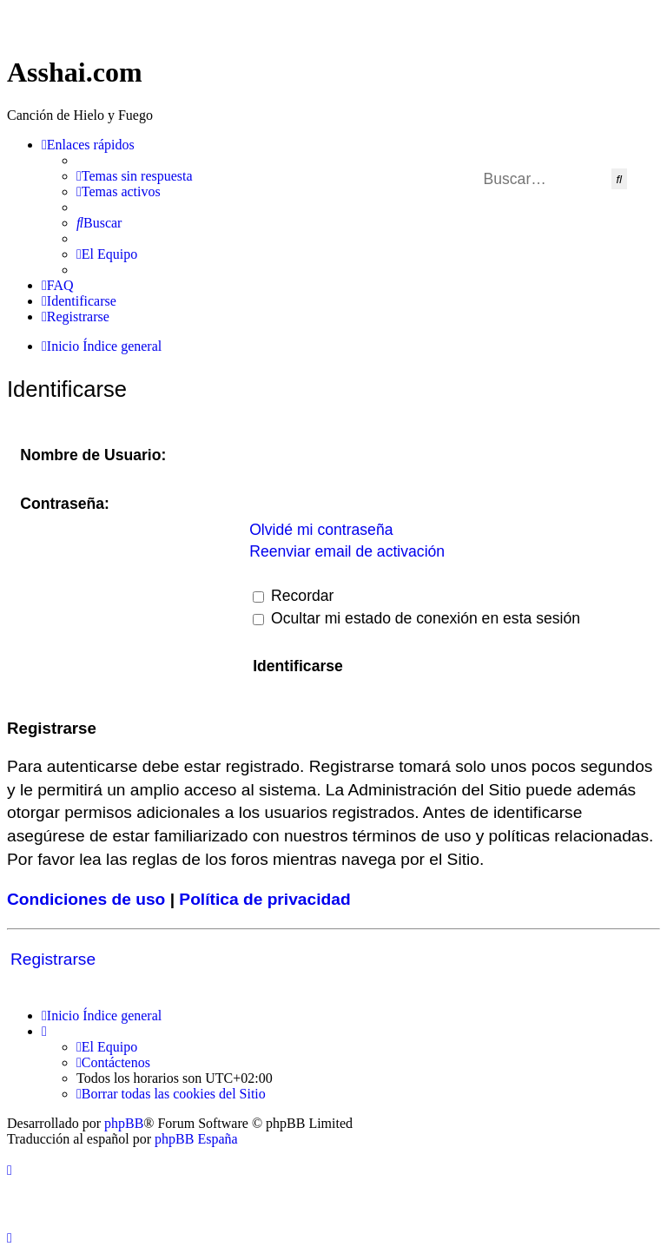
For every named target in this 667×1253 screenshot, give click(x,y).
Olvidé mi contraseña (321, 529)
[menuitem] (134, 176)
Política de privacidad (264, 899)
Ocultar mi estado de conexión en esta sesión (416, 618)
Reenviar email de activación (347, 551)
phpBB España (196, 1138)
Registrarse (53, 959)
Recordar (293, 595)
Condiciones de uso (86, 899)
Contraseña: (64, 503)
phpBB (123, 1123)
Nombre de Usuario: (93, 455)
